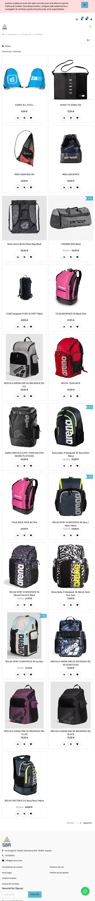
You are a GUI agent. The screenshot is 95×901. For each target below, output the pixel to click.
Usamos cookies (9, 863)
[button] (89, 40)
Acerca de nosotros (10, 869)
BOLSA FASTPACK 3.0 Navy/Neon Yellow (24, 786)
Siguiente (87, 808)
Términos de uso (57, 852)
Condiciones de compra (12, 852)
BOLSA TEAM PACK (70, 376)
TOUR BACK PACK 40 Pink (24, 513)
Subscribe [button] (34, 879)
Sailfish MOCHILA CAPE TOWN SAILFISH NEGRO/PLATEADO (24, 446)
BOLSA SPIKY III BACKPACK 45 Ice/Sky (24, 649)
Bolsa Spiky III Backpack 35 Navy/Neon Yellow (71, 446)
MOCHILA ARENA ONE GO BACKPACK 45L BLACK (71, 719)
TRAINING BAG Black (71, 240)
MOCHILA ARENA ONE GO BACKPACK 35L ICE (24, 378)
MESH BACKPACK (70, 172)
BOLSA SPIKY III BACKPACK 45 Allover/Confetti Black (24, 583)
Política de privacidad (59, 858)
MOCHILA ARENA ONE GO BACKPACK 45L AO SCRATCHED (71, 651)
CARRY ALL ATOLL (24, 103)
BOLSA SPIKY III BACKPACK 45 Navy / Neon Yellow (70, 514)
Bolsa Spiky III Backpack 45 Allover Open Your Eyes (70, 583)
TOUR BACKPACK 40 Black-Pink (70, 308)
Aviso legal (7, 858)
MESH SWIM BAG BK (24, 172)
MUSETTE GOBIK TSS (70, 103)
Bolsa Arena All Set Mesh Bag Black (24, 240)
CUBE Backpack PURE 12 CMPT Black (24, 308)
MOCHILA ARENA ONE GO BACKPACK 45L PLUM (24, 719)
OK (84, 5)
